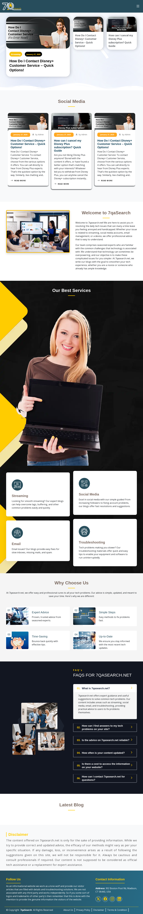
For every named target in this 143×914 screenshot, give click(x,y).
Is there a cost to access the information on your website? (103, 764)
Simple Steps (107, 611)
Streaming (16, 54)
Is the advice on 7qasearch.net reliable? (103, 738)
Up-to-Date (106, 634)
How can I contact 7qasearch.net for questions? (101, 776)
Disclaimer (98, 908)
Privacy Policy (83, 908)
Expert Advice (40, 611)
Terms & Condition (117, 908)
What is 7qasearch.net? (93, 686)
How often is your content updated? (101, 751)
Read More (18, 180)
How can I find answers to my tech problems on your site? (100, 726)
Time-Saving (40, 634)
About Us (68, 908)
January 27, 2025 (33, 54)
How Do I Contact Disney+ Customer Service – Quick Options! (32, 65)
